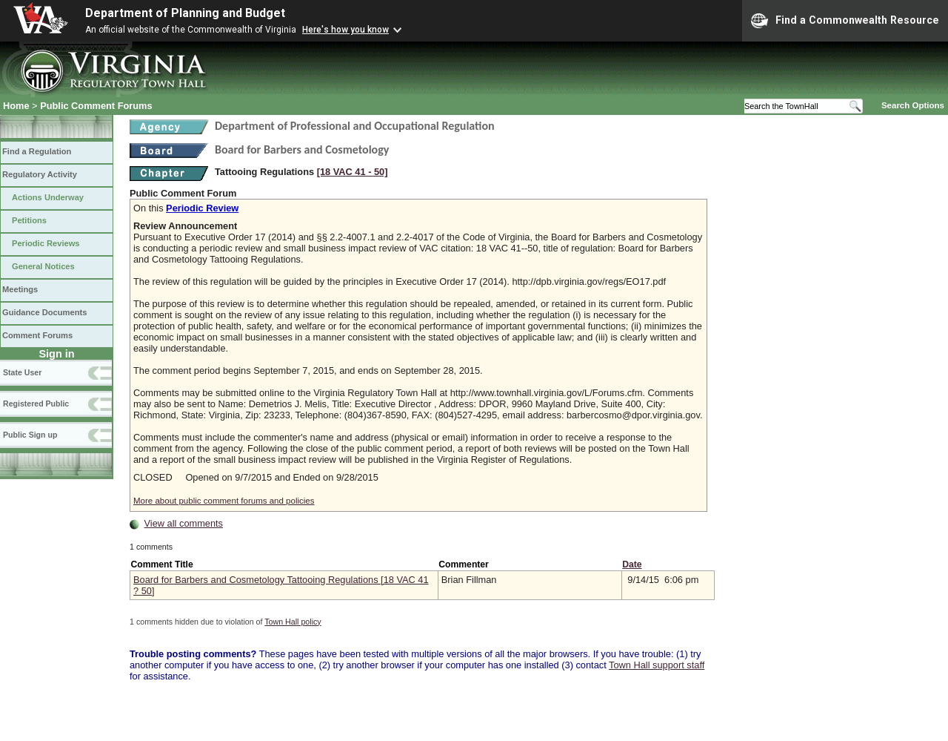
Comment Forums (37, 335)
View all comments (183, 523)
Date (631, 564)
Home (16, 105)
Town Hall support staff (656, 665)
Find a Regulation (36, 151)
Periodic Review (202, 208)
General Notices (43, 266)
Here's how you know (345, 29)
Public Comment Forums (96, 105)
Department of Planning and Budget (185, 13)
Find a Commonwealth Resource (845, 20)
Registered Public (36, 403)
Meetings (20, 289)
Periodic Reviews (46, 243)
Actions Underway (48, 197)
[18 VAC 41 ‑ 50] (352, 171)
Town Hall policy (292, 621)
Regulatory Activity (39, 174)
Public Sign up (30, 434)
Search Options (912, 105)
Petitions (29, 220)
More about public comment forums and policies (224, 500)
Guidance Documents (44, 312)
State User (22, 372)
